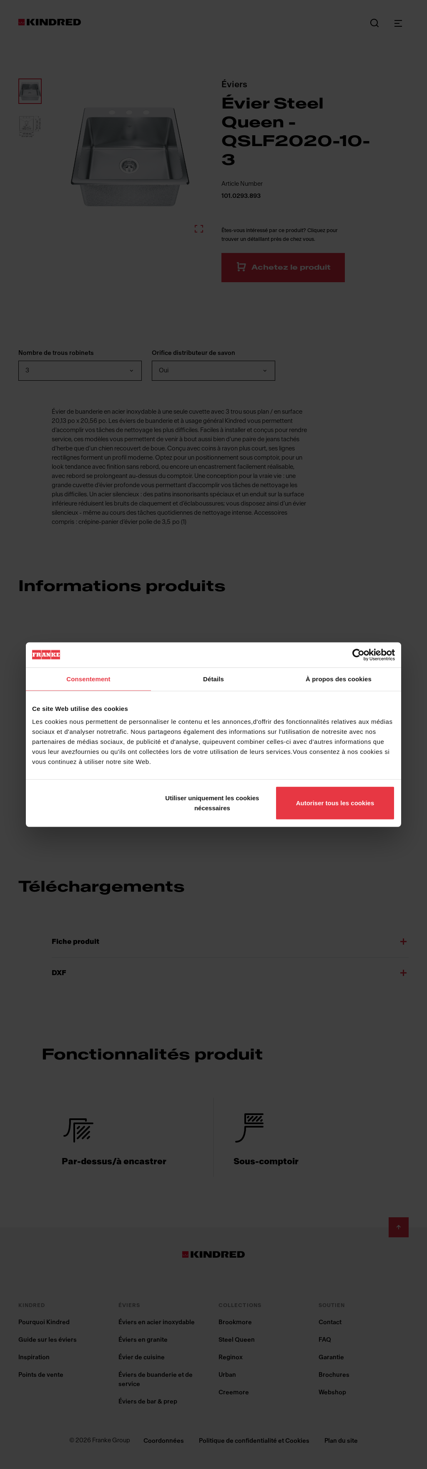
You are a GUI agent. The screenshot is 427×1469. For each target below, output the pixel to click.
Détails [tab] (213, 678)
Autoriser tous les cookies (335, 803)
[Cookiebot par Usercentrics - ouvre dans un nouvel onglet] (358, 654)
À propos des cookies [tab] (339, 678)
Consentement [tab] (88, 678)
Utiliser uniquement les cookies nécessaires (212, 803)
